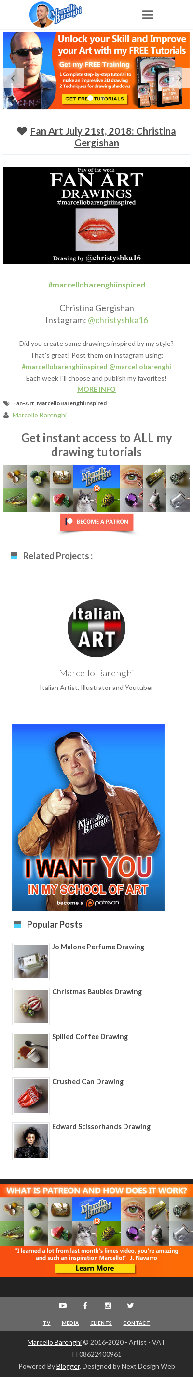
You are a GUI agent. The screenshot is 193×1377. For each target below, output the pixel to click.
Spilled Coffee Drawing (90, 1037)
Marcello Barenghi (55, 1342)
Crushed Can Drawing (88, 1081)
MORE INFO (96, 389)
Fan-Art (23, 403)
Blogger (68, 1366)
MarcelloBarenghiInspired (72, 403)
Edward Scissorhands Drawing (101, 1126)
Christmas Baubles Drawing (97, 992)
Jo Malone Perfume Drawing (98, 947)
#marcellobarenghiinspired (96, 284)
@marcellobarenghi (140, 366)
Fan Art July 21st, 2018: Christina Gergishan (103, 136)
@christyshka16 (118, 320)
